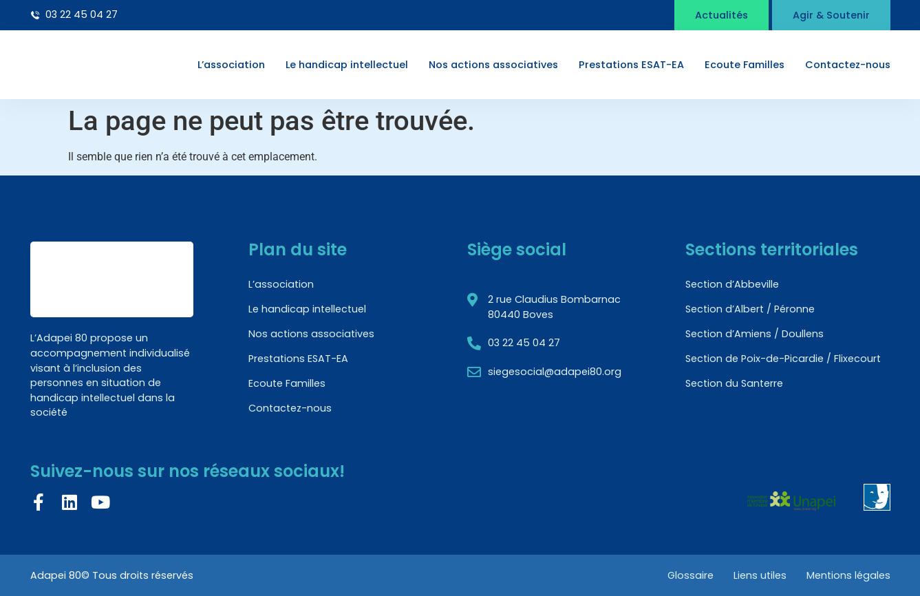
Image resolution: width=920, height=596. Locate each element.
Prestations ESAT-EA (631, 65)
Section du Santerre (734, 383)
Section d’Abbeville (732, 284)
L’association (231, 65)
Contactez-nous (847, 65)
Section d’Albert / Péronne (750, 309)
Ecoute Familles (744, 65)
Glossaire (689, 575)
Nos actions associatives (493, 65)
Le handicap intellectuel (347, 65)
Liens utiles (759, 575)
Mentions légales (848, 575)
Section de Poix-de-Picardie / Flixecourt (783, 358)
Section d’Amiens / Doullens (754, 334)
